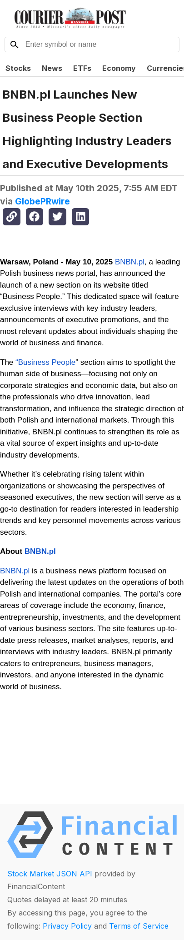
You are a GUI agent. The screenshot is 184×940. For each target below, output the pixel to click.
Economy (119, 68)
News (52, 68)
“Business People (45, 362)
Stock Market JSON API (49, 873)
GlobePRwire (42, 201)
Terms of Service (139, 925)
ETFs (82, 68)
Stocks (18, 68)
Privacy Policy (67, 925)
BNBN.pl (128, 262)
